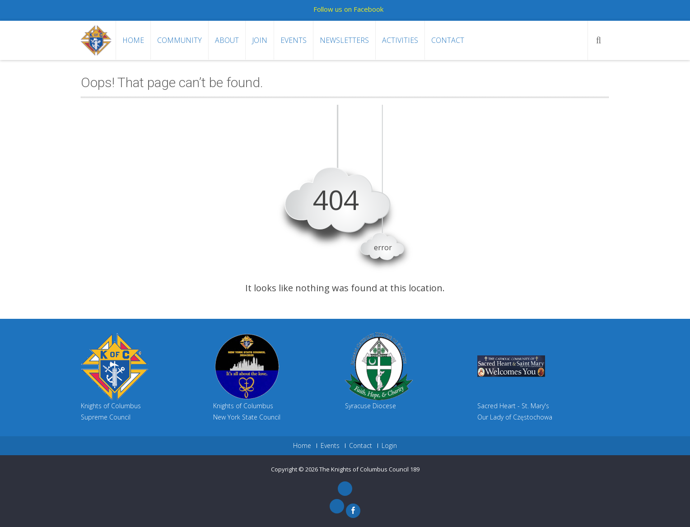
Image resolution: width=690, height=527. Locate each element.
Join (259, 40)
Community (179, 40)
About (227, 40)
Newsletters (344, 40)
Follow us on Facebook (348, 9)
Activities (400, 40)
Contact (447, 40)
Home (133, 40)
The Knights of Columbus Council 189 (369, 469)
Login (389, 445)
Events (293, 40)
